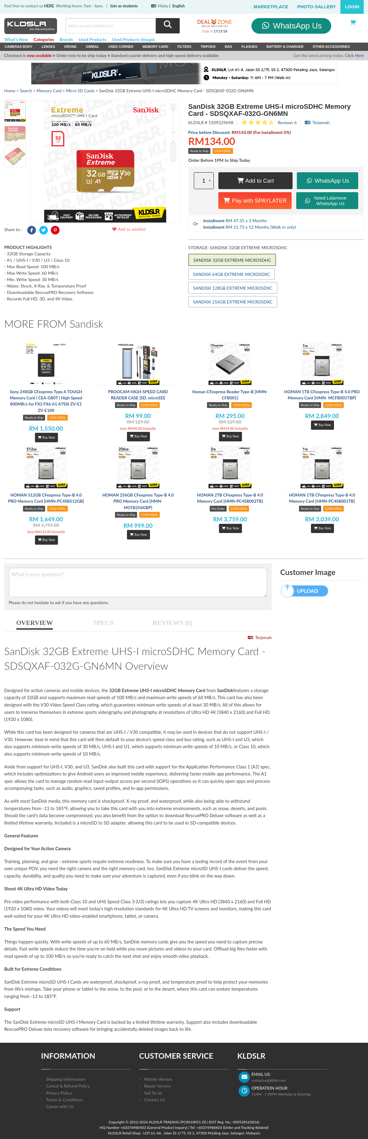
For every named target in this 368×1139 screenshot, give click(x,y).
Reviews (285, 122)
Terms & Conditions (64, 1099)
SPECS (104, 623)
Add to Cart (255, 180)
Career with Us (60, 1106)
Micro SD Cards (80, 90)
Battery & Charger (285, 46)
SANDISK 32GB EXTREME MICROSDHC (232, 260)
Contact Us (154, 1099)
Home (9, 90)
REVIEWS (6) (173, 623)
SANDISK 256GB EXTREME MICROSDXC (233, 301)
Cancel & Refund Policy (68, 1085)
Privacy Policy (59, 1092)
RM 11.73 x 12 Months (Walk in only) (249, 227)
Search (26, 90)
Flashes (249, 46)
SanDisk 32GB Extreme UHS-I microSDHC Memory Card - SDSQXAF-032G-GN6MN (269, 110)
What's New (16, 39)
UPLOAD (302, 590)
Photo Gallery (316, 6)
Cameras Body (19, 46)
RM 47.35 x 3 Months (235, 220)
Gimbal (92, 46)
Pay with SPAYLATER (255, 200)
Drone (70, 46)
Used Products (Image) (133, 39)
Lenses (48, 46)
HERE (49, 5)
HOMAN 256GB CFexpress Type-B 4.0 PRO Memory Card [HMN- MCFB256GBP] (138, 501)
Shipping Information (65, 1079)
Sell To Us (153, 1092)
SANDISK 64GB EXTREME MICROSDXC (231, 274)
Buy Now (46, 437)
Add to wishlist (129, 229)
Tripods (208, 46)
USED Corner (120, 46)
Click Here (354, 55)
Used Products (92, 39)
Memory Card (155, 46)
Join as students (124, 5)
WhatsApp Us (291, 25)
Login (352, 6)
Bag (228, 46)
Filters (184, 46)
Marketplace (271, 6)
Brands (66, 39)
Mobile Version (158, 1079)
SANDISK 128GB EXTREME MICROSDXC (233, 288)
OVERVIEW (34, 623)
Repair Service (157, 1085)
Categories (43, 39)
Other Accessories (331, 46)
